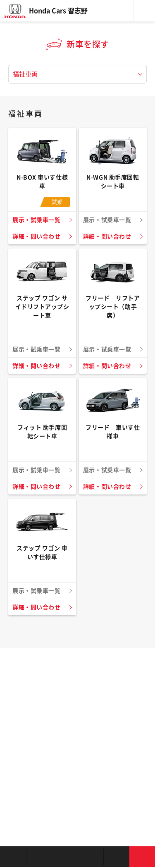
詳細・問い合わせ (36, 236)
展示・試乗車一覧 (36, 220)
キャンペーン (116, 856)
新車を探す (39, 856)
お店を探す (13, 856)
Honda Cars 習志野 (58, 10)
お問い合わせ (142, 856)
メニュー (144, 10)
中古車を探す (65, 856)
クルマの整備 (91, 856)
